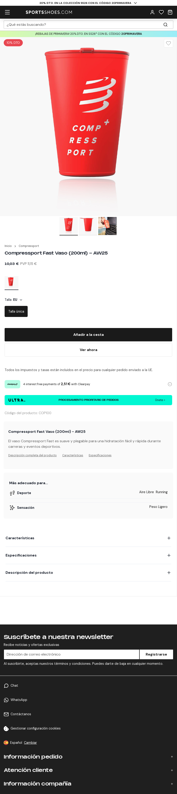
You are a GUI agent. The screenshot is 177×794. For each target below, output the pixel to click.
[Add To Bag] (88, 334)
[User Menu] (152, 12)
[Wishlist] (161, 11)
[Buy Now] (88, 350)
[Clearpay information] (170, 384)
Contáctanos (21, 714)
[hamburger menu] (7, 11)
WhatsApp (19, 700)
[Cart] (170, 11)
